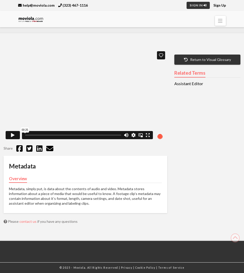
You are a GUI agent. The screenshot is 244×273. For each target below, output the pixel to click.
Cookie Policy (145, 267)
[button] (220, 21)
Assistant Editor (188, 83)
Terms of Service (171, 267)
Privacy (127, 267)
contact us (28, 221)
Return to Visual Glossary (207, 59)
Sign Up (219, 5)
